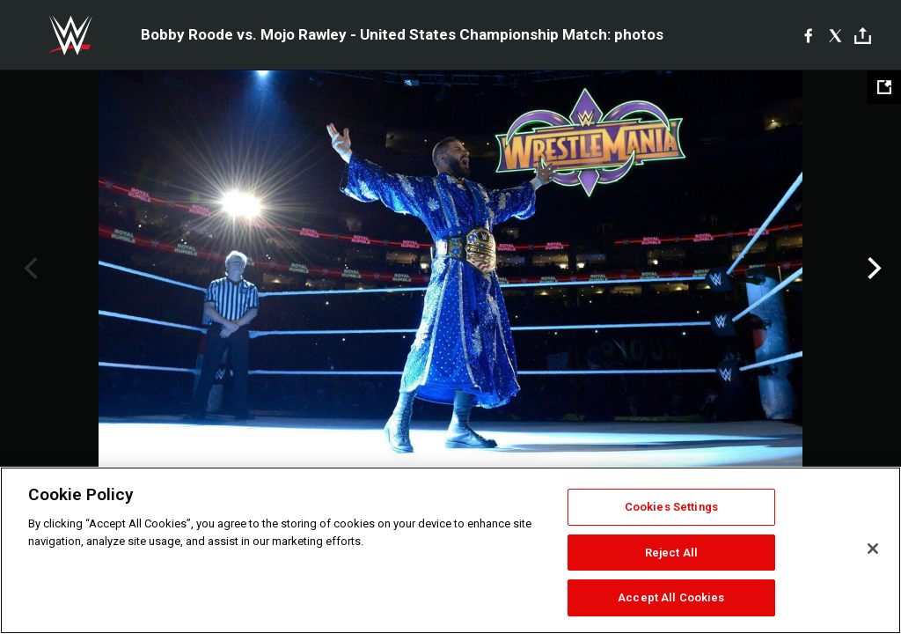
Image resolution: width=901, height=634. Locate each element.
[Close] (872, 548)
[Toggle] (862, 35)
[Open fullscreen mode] (884, 87)
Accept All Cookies (671, 597)
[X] (835, 35)
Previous (28, 268)
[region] (450, 550)
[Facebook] (808, 35)
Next (872, 268)
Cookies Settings (671, 506)
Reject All (671, 552)
